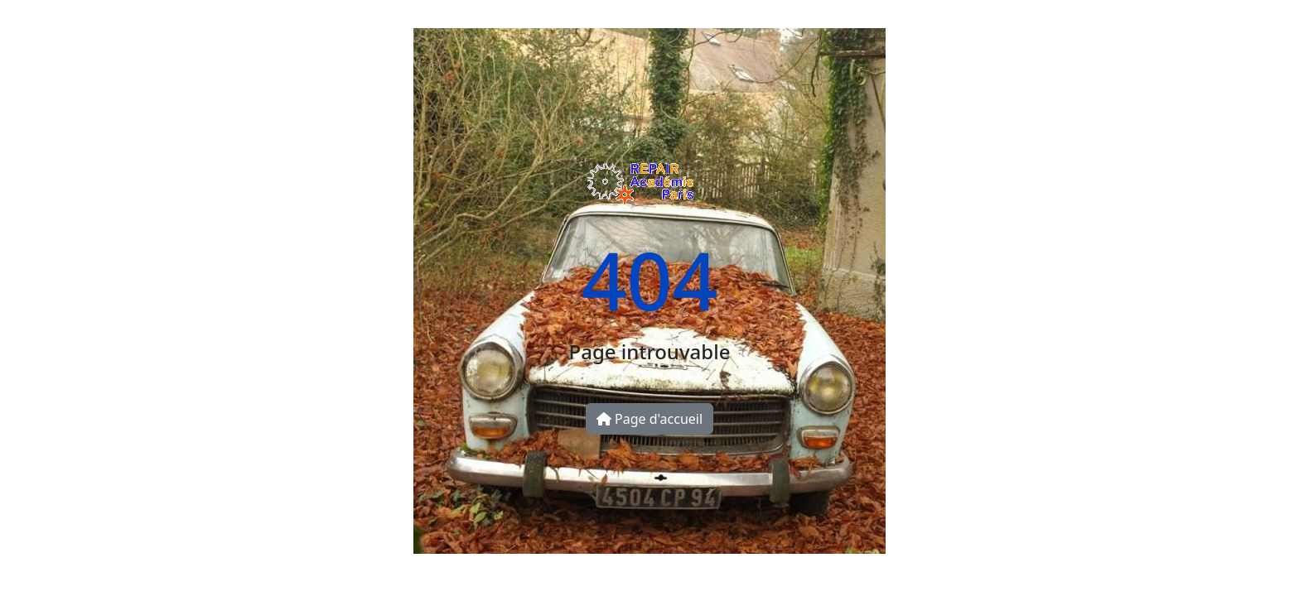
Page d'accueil (649, 419)
